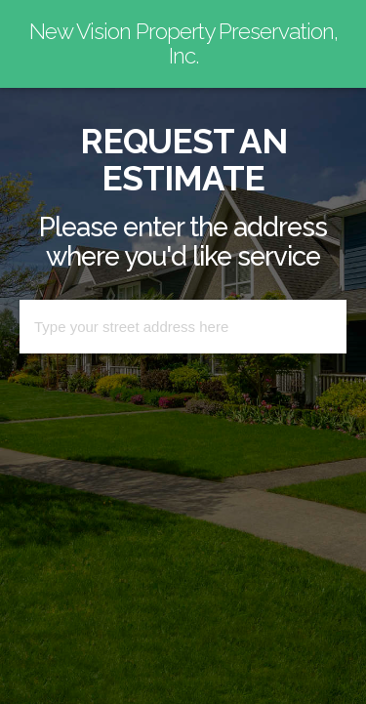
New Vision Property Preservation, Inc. (183, 43)
